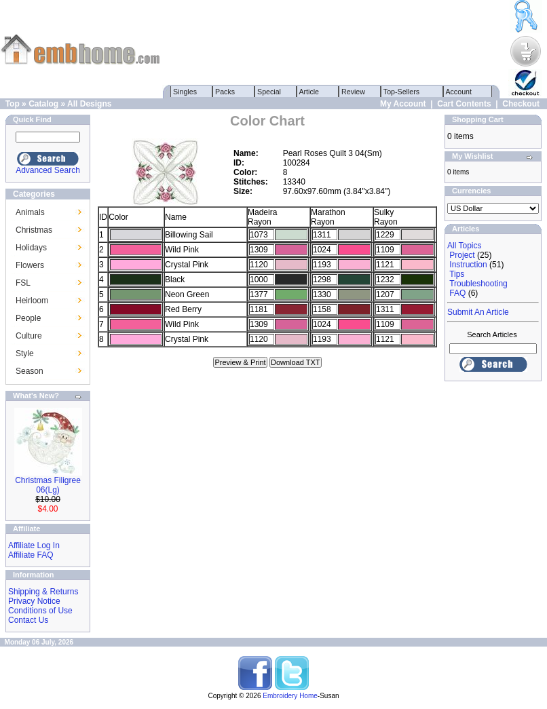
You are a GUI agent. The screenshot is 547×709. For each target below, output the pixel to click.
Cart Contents (464, 104)
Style (25, 353)
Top (12, 104)
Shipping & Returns (43, 591)
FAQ (457, 293)
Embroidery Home (290, 696)
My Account (403, 104)
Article (309, 92)
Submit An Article (478, 312)
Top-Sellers (401, 92)
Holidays (31, 247)
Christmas (34, 230)
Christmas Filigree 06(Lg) (48, 485)
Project (461, 255)
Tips (456, 274)
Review (353, 92)
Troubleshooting (478, 283)
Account (459, 92)
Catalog (43, 104)
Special (269, 92)
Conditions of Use (40, 610)
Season (29, 371)
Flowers (30, 265)
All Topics (464, 245)
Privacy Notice (34, 601)
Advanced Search (48, 170)
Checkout (521, 104)
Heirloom (32, 300)
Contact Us (28, 620)
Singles (185, 92)
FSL (23, 283)
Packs (225, 92)
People (28, 318)
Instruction (468, 264)
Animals (30, 212)
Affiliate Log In (34, 545)
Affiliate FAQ (30, 555)
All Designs (89, 104)
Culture (29, 336)
